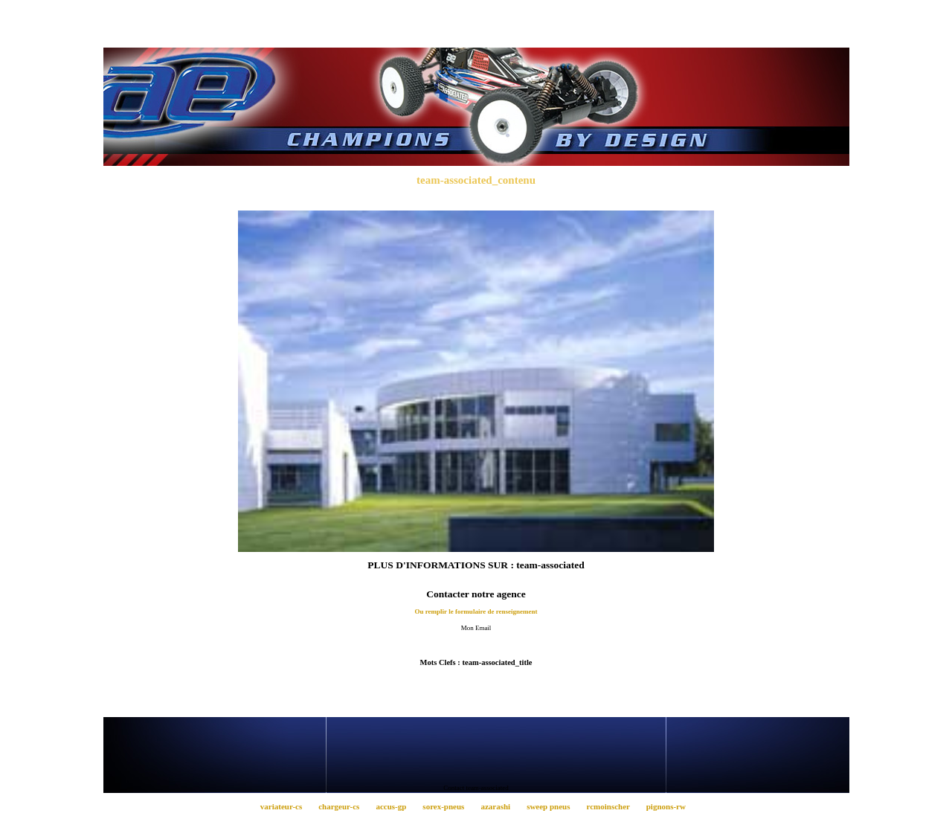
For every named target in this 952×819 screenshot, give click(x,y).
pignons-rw (668, 806)
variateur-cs (285, 806)
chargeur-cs (343, 806)
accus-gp (395, 806)
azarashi (500, 806)
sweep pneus (552, 806)
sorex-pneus (448, 806)
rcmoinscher (612, 806)
